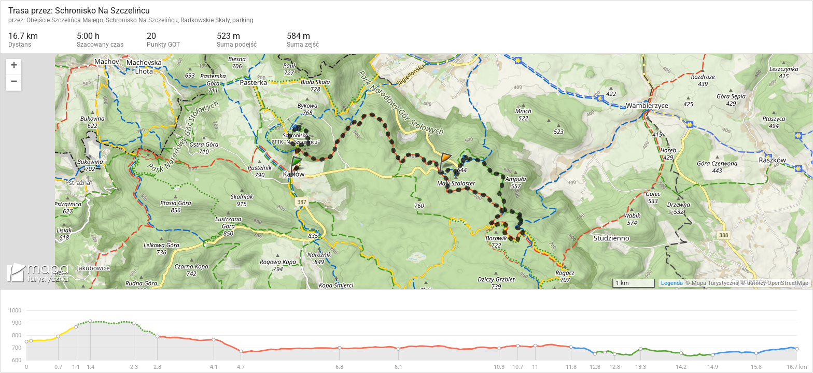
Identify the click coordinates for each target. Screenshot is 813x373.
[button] (13, 67)
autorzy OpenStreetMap (777, 283)
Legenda (672, 283)
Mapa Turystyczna (715, 283)
